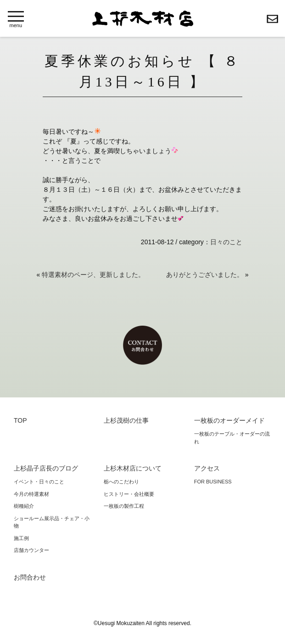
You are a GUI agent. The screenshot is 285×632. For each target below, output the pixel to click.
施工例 (21, 538)
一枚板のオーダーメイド (229, 420)
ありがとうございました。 (204, 274)
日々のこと (226, 242)
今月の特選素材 (31, 494)
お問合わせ (272, 19)
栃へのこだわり (121, 481)
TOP (20, 420)
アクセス (207, 468)
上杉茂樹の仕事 (126, 420)
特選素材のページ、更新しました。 (93, 274)
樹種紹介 (24, 506)
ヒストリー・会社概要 (129, 494)
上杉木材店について (133, 468)
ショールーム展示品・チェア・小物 (51, 522)
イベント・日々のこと (39, 481)
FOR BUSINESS (213, 481)
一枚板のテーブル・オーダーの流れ (232, 437)
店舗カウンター (31, 550)
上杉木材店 (142, 19)
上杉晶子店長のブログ (46, 468)
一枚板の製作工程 (124, 506)
